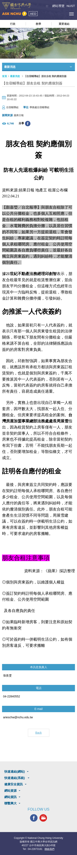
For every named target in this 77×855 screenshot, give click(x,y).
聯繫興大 (10, 803)
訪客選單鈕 (62, 13)
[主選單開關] (71, 13)
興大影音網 (43, 818)
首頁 (4, 76)
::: (47, 6)
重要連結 (64, 23)
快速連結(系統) (15, 778)
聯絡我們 (49, 849)
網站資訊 (10, 797)
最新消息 (15, 76)
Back (38, 732)
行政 (12, 23)
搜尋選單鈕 (52, 13)
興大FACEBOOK (34, 818)
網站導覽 (58, 6)
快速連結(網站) (14, 771)
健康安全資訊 (13, 784)
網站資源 (10, 790)
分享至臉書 (27, 123)
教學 (38, 23)
